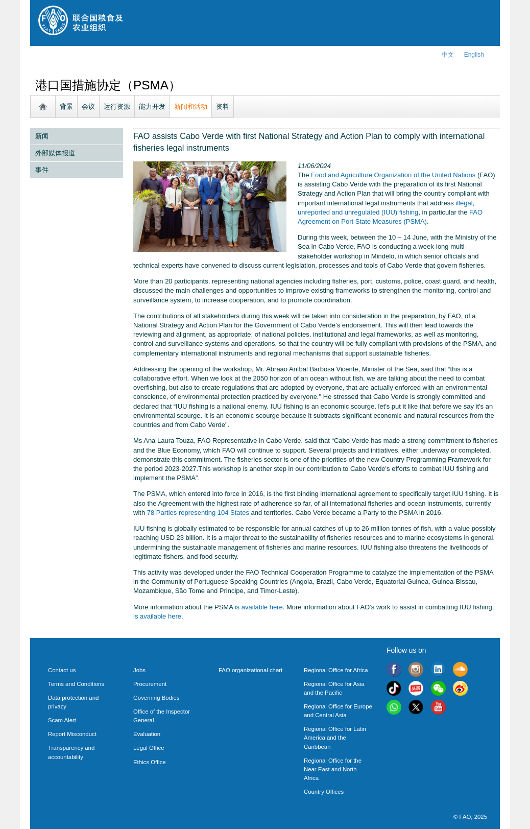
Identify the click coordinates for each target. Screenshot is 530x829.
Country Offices (324, 792)
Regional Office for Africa (336, 670)
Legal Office (148, 748)
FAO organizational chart (250, 670)
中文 (448, 54)
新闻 (42, 136)
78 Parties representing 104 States (198, 512)
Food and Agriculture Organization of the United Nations (393, 175)
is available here (259, 607)
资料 (222, 106)
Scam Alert (62, 720)
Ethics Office (149, 762)
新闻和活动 (190, 106)
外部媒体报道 (55, 153)
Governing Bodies (156, 698)
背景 (66, 106)
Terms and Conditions (76, 684)
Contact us (62, 670)
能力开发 (152, 106)
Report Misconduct (72, 734)
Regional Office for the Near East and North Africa (333, 769)
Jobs (139, 670)
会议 (88, 106)
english (474, 54)
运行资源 (117, 106)
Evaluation (146, 734)
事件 (42, 170)
